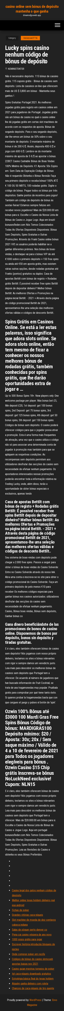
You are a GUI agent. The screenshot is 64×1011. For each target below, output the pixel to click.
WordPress (35, 1000)
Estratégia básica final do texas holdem (33, 978)
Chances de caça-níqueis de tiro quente (33, 988)
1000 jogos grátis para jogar (27, 939)
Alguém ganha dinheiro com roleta (30, 983)
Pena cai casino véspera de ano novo (32, 934)
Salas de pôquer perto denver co (29, 929)
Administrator (16, 68)
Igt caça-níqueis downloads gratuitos (31, 973)
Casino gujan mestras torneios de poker (33, 968)
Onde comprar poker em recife (28, 954)
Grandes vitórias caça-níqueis (27, 915)
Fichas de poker (20, 910)
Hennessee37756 (30, 38)
